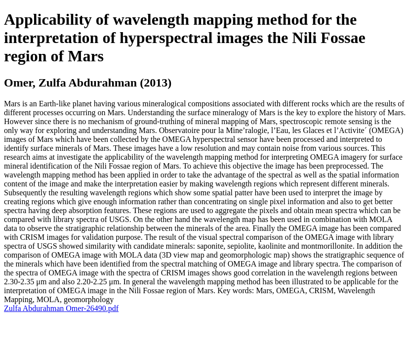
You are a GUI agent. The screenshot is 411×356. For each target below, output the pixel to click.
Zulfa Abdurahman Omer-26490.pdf (61, 308)
